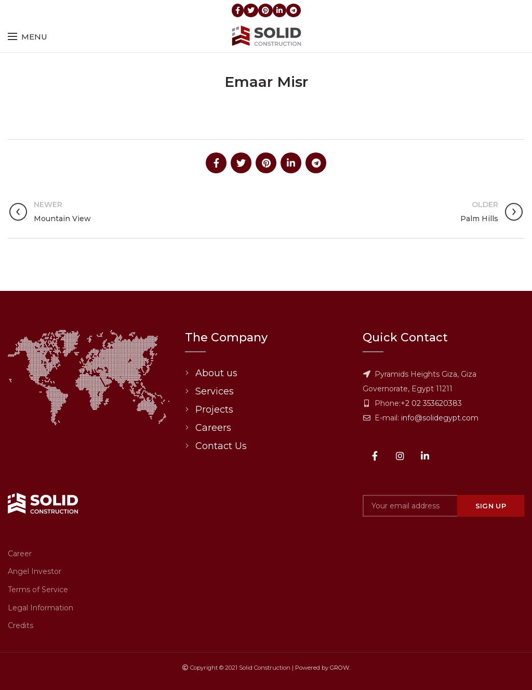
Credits (20, 625)
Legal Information (40, 607)
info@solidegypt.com (439, 418)
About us (216, 373)
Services (214, 391)
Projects (214, 409)
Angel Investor (34, 571)
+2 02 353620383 (431, 403)
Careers (213, 427)
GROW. (340, 667)
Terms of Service (38, 589)
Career (20, 553)
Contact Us (221, 446)
